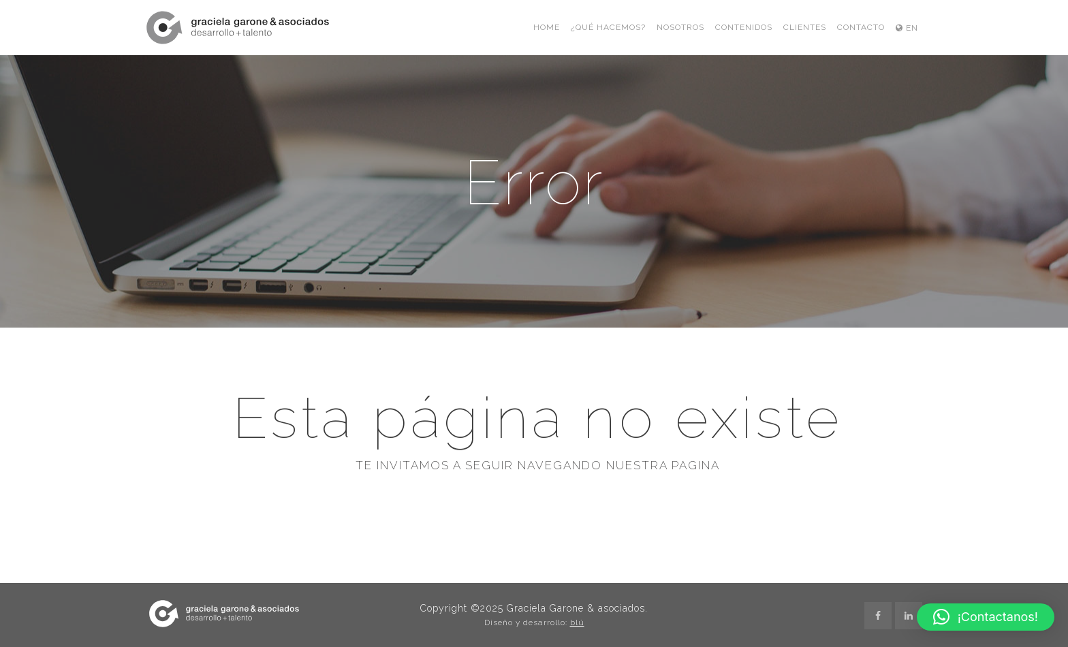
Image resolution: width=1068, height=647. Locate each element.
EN (907, 28)
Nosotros (680, 27)
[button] (985, 617)
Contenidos (743, 27)
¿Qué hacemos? (608, 27)
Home (546, 27)
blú (577, 622)
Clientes (804, 27)
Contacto (861, 27)
